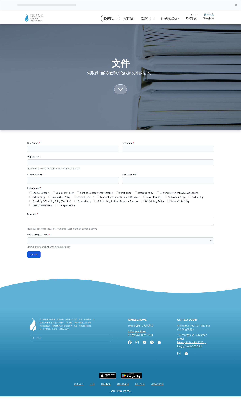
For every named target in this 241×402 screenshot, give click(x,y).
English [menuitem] (195, 14)
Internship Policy (84, 202)
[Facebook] (130, 348)
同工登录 (140, 389)
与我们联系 (157, 389)
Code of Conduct (39, 198)
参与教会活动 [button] (170, 24)
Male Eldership (152, 202)
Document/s (34, 193)
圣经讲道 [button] (191, 24)
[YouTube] (144, 348)
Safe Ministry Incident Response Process (116, 206)
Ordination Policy (175, 202)
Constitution (124, 198)
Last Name (128, 148)
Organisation (33, 162)
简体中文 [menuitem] (209, 14)
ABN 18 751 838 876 (120, 396)
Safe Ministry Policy (152, 206)
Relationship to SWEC (38, 240)
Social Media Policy (178, 206)
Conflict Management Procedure (95, 198)
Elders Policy (37, 202)
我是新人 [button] (110, 24)
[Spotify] (152, 348)
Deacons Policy (144, 198)
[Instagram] (137, 348)
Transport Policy (65, 210)
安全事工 (79, 389)
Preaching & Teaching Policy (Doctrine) (50, 206)
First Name (33, 148)
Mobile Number (36, 179)
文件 (92, 389)
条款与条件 (123, 389)
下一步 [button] (208, 24)
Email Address (130, 179)
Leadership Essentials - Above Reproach (118, 202)
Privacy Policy (82, 206)
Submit (33, 259)
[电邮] (159, 348)
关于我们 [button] (128, 24)
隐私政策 (106, 389)
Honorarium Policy (59, 202)
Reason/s (32, 219)
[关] (235, 5)
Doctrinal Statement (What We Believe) (178, 198)
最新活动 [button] (147, 24)
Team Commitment (40, 210)
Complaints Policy (63, 198)
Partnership (196, 202)
